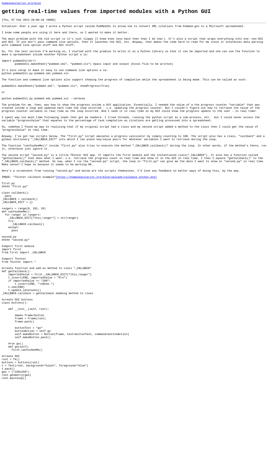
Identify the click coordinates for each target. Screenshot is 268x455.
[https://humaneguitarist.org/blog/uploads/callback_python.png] (106, 210)
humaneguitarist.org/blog (21, 3)
